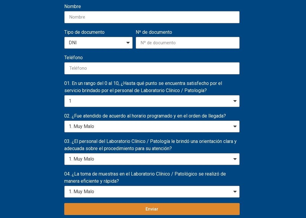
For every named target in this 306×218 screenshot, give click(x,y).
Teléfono (73, 57)
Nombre (72, 6)
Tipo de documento (84, 32)
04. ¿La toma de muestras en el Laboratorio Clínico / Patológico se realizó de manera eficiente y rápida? (145, 177)
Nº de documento (154, 32)
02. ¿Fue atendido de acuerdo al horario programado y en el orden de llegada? (145, 116)
